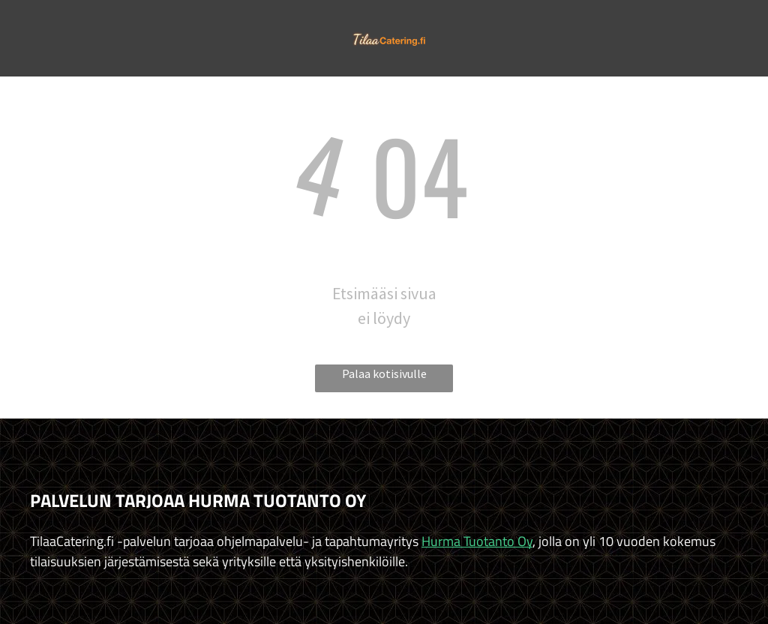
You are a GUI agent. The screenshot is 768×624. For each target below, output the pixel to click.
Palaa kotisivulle (384, 373)
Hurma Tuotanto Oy (477, 541)
